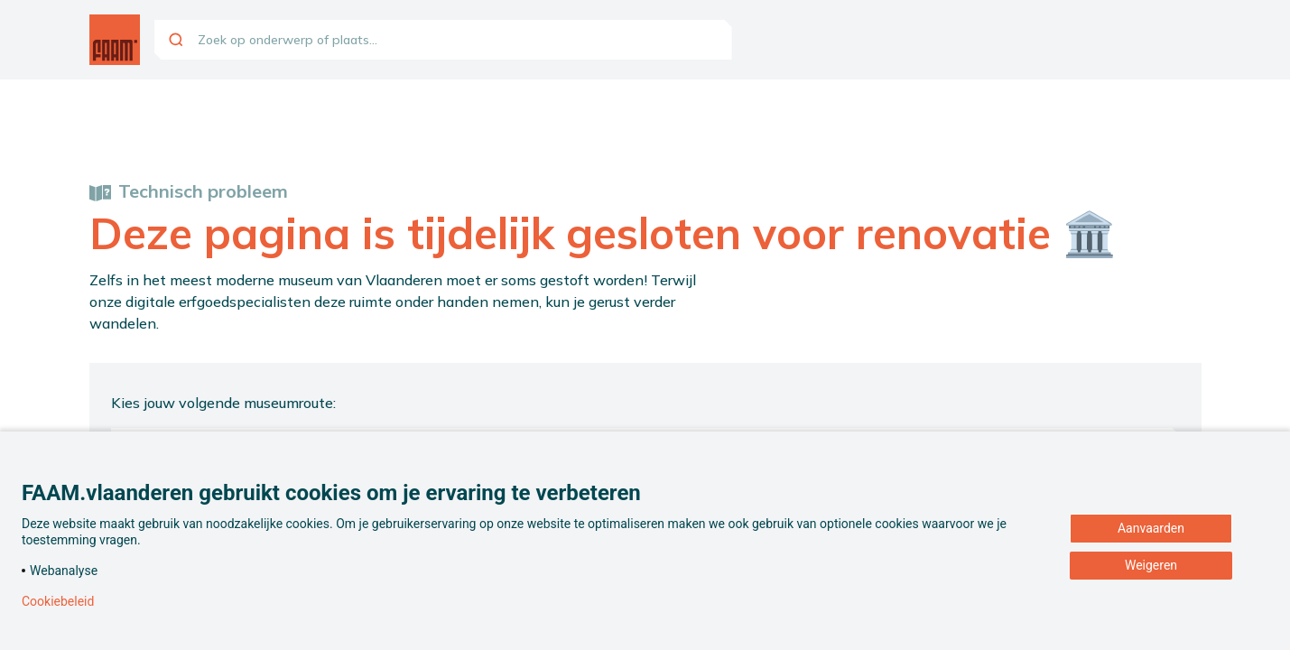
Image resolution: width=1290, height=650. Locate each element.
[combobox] (443, 40)
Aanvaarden (1151, 528)
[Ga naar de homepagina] (114, 39)
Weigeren (1151, 565)
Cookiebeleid (58, 601)
